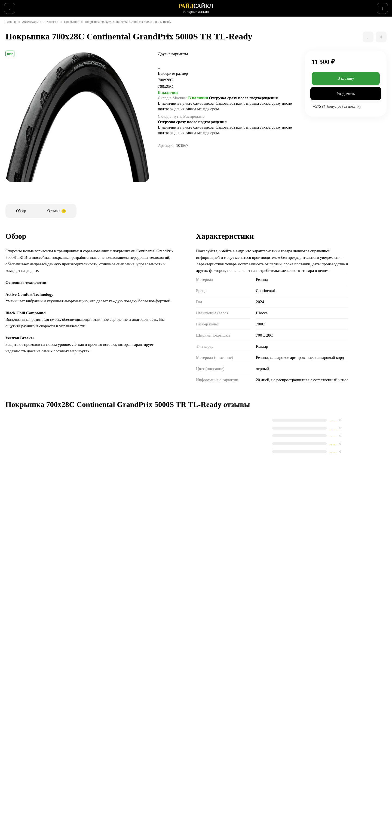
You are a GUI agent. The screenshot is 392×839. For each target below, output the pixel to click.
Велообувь (211, 785)
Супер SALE (212, 743)
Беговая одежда (216, 806)
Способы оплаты (153, 764)
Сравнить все (136, 554)
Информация (54, 6)
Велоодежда (213, 771)
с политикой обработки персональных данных (258, 695)
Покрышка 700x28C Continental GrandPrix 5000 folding (167, 583)
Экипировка (212, 778)
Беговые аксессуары (220, 813)
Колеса (56, 42)
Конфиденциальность (157, 792)
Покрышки (78, 42)
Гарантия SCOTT (279, 743)
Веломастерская (21, 6)
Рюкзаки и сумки (216, 792)
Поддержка (105, 6)
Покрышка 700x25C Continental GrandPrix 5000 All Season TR (264, 583)
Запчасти (210, 764)
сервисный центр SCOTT (57, 743)
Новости (80, 6)
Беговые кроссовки (218, 799)
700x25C (195, 119)
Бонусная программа (157, 799)
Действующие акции (156, 806)
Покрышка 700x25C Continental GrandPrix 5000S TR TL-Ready (71, 583)
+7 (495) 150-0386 (365, 6)
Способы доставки (155, 757)
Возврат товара (152, 771)
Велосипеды (212, 750)
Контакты (147, 785)
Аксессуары (33, 42)
